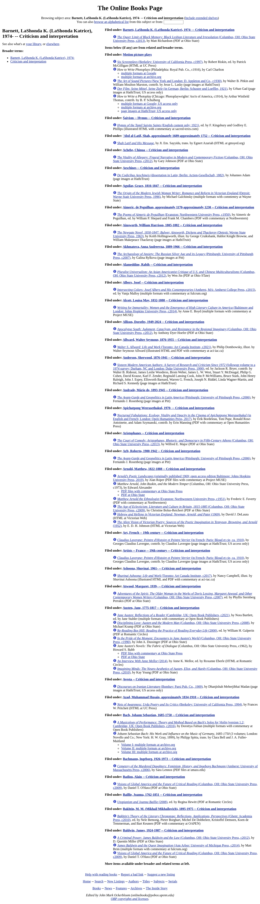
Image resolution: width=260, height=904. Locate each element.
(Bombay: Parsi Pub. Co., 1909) (160, 686)
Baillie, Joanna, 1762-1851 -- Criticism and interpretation (162, 794)
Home (87, 881)
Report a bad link (132, 874)
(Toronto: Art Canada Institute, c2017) (164, 575)
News (108, 888)
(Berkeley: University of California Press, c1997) (160, 62)
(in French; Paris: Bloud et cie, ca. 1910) (180, 540)
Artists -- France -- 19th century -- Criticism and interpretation (166, 550)
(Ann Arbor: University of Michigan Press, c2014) (178, 845)
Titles (146, 881)
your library (33, 44)
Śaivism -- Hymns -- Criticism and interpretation (157, 118)
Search (99, 881)
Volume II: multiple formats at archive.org (148, 748)
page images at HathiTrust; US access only (149, 111)
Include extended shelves (201, 18)
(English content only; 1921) (158, 125)
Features (121, 888)
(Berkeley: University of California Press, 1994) (179, 704)
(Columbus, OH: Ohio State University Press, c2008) (183, 623)
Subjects (159, 881)
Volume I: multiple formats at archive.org (148, 744)
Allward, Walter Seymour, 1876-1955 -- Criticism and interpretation (170, 339)
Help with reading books (101, 874)
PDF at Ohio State (133, 495)
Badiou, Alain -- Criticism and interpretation (154, 776)
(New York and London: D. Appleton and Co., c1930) (169, 81)
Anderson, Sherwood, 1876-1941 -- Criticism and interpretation (167, 357)
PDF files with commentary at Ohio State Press (152, 491)
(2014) (142, 661)
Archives (136, 888)
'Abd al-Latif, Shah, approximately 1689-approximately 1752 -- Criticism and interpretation (186, 135)
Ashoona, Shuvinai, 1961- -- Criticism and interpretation (162, 568)
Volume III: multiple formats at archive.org (149, 752)
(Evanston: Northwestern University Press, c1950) (173, 214)
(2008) (142, 802)
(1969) (168, 514)
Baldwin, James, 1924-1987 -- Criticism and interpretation (163, 830)
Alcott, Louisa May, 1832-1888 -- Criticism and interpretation (165, 300)
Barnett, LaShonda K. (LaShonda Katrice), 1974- (42, 58)
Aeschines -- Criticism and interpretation (151, 168)
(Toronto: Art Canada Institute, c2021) (164, 347)
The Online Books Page (130, 8)
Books (96, 888)
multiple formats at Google (138, 73)
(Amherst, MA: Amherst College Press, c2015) (186, 289)
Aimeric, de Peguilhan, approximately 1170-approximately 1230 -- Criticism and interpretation (188, 207)
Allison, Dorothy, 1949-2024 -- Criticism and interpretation (163, 322)
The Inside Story (157, 888)
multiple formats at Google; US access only (149, 103)
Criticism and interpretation (28, 61)
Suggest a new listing (161, 874)
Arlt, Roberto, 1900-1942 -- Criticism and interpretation (161, 451)
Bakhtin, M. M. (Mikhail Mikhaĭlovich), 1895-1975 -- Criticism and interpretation (179, 809)
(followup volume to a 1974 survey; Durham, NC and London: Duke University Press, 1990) (184, 366)
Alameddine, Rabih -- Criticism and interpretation (158, 264)
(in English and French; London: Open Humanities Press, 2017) (182, 417)
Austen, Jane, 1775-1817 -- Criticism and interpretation (161, 608)
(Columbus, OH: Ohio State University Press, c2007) (182, 595)
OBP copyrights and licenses (129, 899)
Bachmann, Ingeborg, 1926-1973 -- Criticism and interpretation (167, 759)
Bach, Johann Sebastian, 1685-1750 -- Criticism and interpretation (169, 715)
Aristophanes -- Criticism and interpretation (153, 433)
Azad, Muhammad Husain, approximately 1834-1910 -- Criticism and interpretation (181, 697)
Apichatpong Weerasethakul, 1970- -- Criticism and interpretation (168, 408)
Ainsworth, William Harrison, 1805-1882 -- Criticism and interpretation (172, 225)
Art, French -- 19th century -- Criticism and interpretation (163, 532)
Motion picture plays (137, 54)
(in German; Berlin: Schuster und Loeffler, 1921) (172, 88)
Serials (172, 881)
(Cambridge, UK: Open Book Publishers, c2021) (173, 615)
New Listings (116, 881)
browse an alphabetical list (111, 22)
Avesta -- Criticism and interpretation (149, 679)
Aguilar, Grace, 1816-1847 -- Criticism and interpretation (162, 185)
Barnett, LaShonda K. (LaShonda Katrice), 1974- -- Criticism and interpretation (178, 29)
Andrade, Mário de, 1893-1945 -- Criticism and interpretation (165, 390)
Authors (133, 881)
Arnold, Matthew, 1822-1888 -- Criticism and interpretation (164, 469)
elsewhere (52, 44)
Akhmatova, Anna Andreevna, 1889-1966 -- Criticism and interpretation (173, 246)
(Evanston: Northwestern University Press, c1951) (171, 499)
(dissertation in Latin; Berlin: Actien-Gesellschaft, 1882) (170, 175)
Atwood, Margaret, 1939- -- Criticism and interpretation (162, 586)
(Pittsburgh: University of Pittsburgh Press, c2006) (183, 397)
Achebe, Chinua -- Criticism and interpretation (155, 150)
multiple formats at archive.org (141, 77)
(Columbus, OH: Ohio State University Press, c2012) (183, 837)
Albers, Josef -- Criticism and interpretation (153, 282)
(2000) (167, 630)
